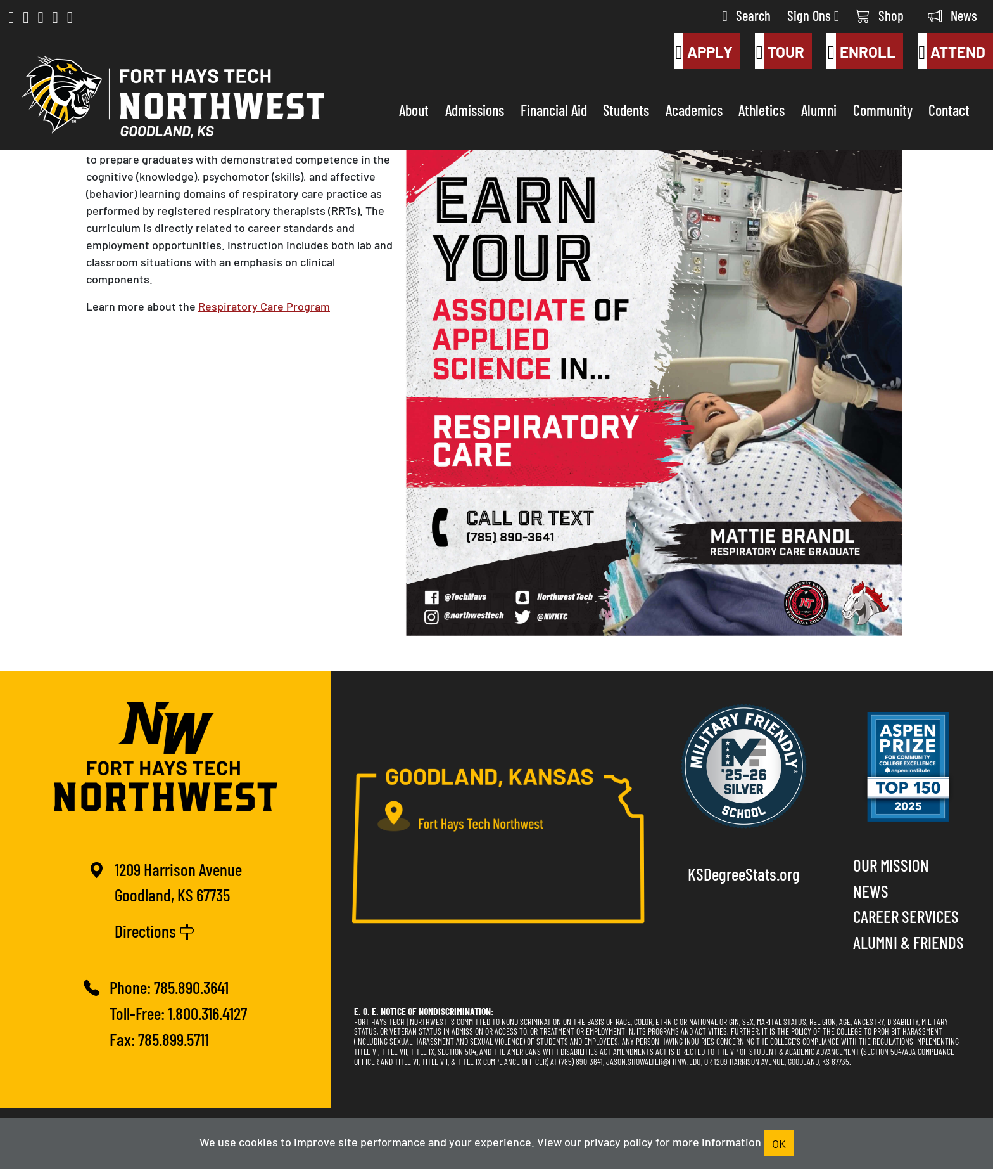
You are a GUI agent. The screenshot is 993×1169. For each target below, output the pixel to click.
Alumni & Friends (908, 942)
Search (747, 15)
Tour (779, 51)
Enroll (860, 51)
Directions (155, 930)
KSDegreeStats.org (744, 873)
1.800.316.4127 (207, 1013)
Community (883, 109)
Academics (694, 109)
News (952, 15)
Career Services (906, 916)
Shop (880, 15)
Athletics (761, 109)
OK (779, 1143)
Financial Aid (554, 109)
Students (626, 109)
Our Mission (891, 864)
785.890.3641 (191, 987)
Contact (949, 109)
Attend (951, 51)
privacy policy (618, 1141)
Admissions (474, 109)
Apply (703, 51)
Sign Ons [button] (813, 15)
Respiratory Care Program (264, 305)
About (414, 109)
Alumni (819, 109)
